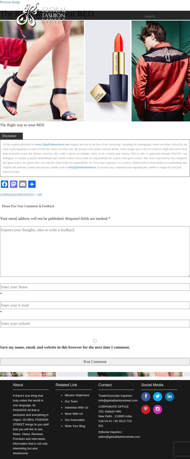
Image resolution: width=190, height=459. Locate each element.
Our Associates (75, 420)
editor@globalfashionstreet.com (119, 436)
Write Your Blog (75, 426)
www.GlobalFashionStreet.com (52, 144)
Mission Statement (77, 395)
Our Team (71, 401)
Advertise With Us (76, 407)
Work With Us (74, 413)
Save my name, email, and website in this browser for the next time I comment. (65, 347)
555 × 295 (35, 195)
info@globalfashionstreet (82, 167)
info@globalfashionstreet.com (118, 400)
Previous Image (10, 2)
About (18, 385)
